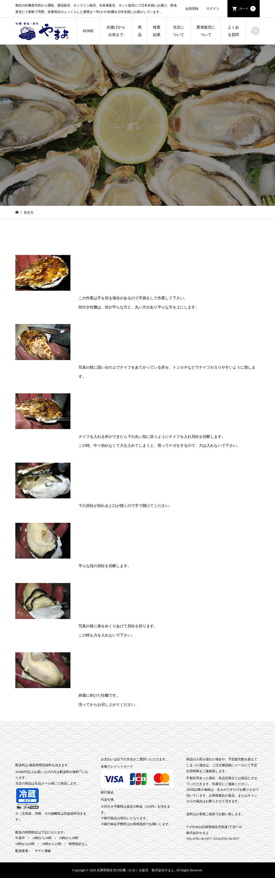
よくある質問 (233, 31)
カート (247, 8)
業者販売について (206, 31)
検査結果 (156, 31)
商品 (140, 31)
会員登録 (191, 8)
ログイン (212, 8)
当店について (178, 31)
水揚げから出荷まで (115, 31)
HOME (88, 31)
